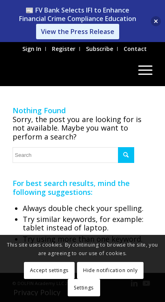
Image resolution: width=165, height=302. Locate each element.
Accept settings (49, 270)
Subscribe (99, 49)
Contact (135, 49)
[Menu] (141, 70)
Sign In (31, 49)
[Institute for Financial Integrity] (69, 70)
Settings (84, 287)
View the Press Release (77, 31)
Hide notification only (110, 270)
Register (63, 49)
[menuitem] (32, 49)
